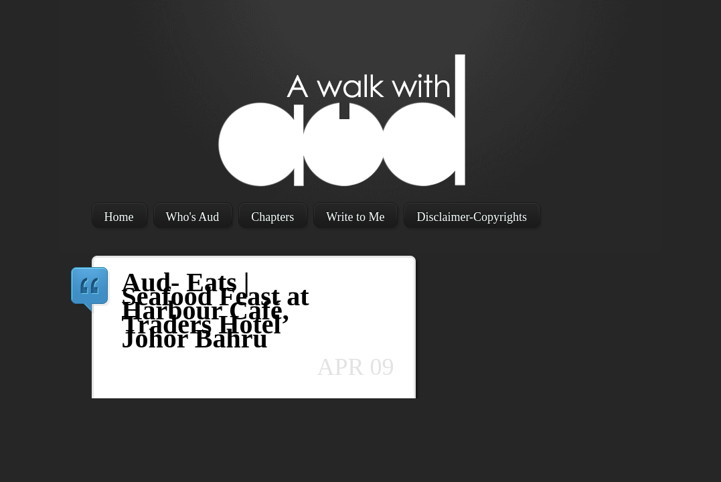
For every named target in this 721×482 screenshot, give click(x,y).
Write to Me (355, 217)
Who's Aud (193, 217)
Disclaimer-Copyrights (471, 217)
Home (119, 217)
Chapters (272, 217)
